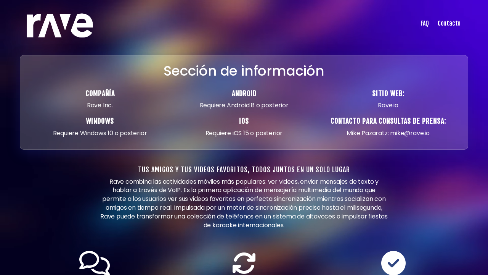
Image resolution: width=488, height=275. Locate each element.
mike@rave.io (410, 133)
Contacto (449, 23)
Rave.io (388, 105)
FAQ (425, 23)
